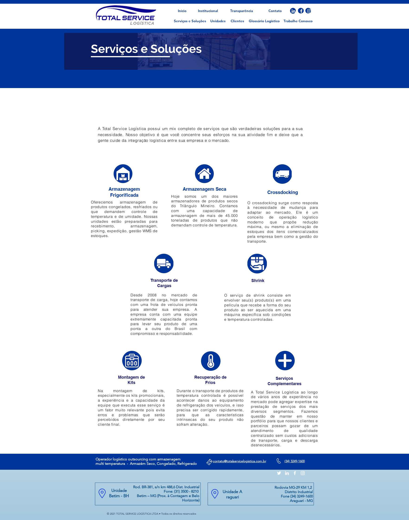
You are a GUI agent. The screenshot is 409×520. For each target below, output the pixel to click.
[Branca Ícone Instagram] (309, 11)
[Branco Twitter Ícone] (279, 473)
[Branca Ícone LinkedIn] (293, 11)
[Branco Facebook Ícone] (301, 11)
